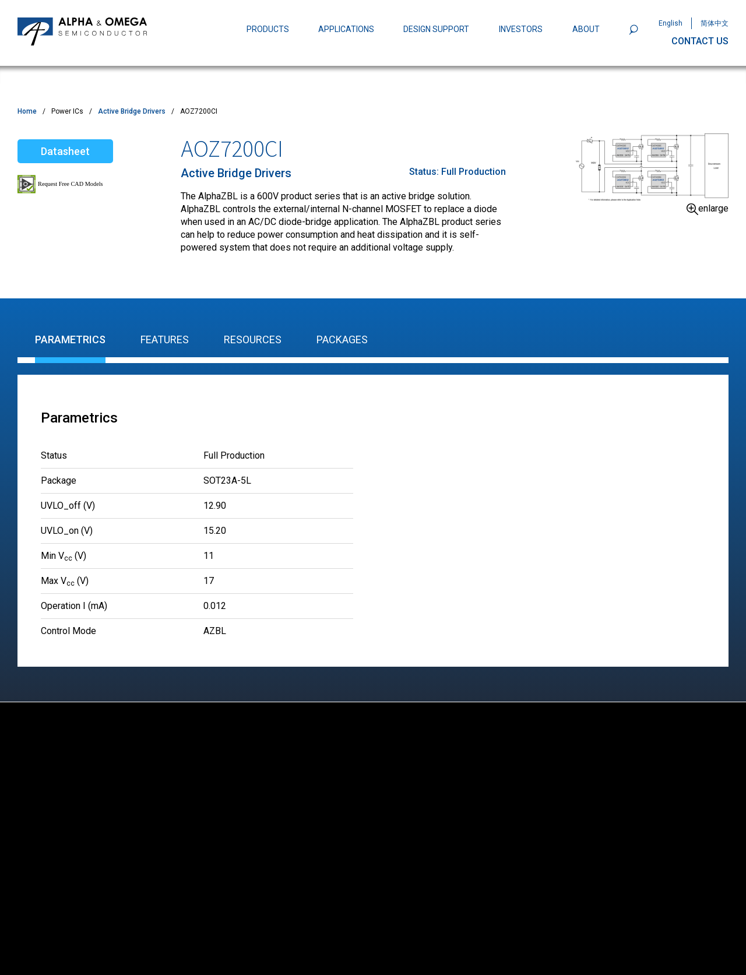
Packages (342, 339)
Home (27, 111)
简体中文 (715, 23)
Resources (252, 339)
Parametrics (70, 339)
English (670, 23)
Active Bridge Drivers (132, 111)
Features (164, 339)
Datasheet (65, 151)
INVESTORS (521, 29)
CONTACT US (700, 41)
